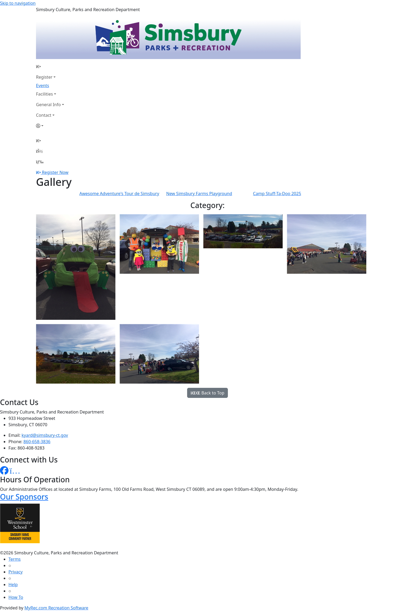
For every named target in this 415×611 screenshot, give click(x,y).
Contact (43, 115)
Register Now (55, 172)
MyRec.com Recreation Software (56, 608)
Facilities (44, 94)
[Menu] (39, 161)
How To (15, 597)
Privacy (15, 572)
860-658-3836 (37, 441)
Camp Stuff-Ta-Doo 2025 (277, 193)
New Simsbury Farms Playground (199, 193)
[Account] (50, 125)
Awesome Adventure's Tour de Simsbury (119, 193)
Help (13, 584)
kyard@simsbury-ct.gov (45, 435)
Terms (14, 559)
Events (42, 85)
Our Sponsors (24, 497)
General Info (48, 104)
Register (44, 77)
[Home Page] (50, 66)
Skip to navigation (17, 3)
